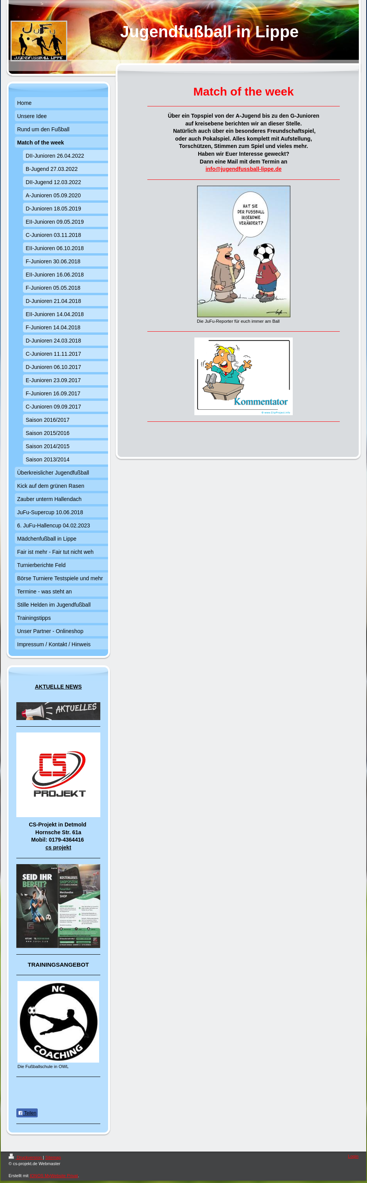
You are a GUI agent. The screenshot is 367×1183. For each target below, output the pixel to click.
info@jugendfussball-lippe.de (244, 169)
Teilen (27, 1113)
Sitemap (53, 1157)
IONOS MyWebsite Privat (54, 1175)
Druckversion (26, 1157)
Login (353, 1156)
